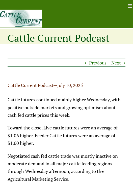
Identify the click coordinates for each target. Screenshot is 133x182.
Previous (98, 63)
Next (116, 63)
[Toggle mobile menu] (130, 6)
